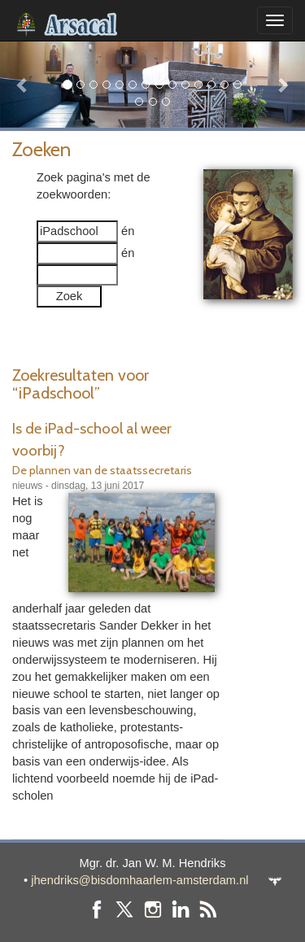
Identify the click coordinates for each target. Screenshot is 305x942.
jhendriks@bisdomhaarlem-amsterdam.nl (139, 880)
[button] (23, 84)
